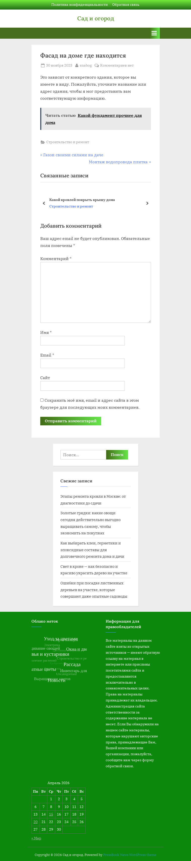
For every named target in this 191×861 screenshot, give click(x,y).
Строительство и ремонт (67, 142)
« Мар (36, 838)
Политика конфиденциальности (79, 4)
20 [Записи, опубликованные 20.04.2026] (35, 822)
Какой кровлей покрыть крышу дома (82, 199)
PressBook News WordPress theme (129, 855)
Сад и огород (95, 18)
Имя (46, 332)
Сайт (45, 377)
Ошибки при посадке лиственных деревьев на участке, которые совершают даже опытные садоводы (93, 589)
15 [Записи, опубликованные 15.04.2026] (51, 814)
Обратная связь (125, 4)
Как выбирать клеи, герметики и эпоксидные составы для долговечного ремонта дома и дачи (92, 549)
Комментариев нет (117, 66)
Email (47, 355)
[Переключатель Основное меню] (154, 33)
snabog (86, 65)
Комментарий (55, 258)
